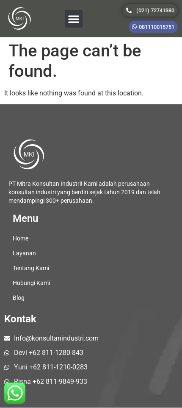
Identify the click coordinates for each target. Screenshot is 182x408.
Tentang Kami (31, 268)
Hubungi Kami (31, 282)
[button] (74, 19)
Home (20, 238)
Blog (19, 297)
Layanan (24, 253)
